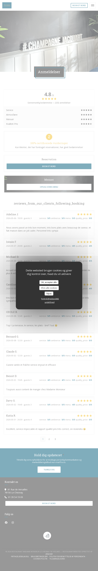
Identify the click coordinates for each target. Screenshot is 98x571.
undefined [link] (49, 302)
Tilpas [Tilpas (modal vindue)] (49, 293)
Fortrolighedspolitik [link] (50, 298)
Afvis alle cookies (49, 287)
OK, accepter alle (49, 282)
